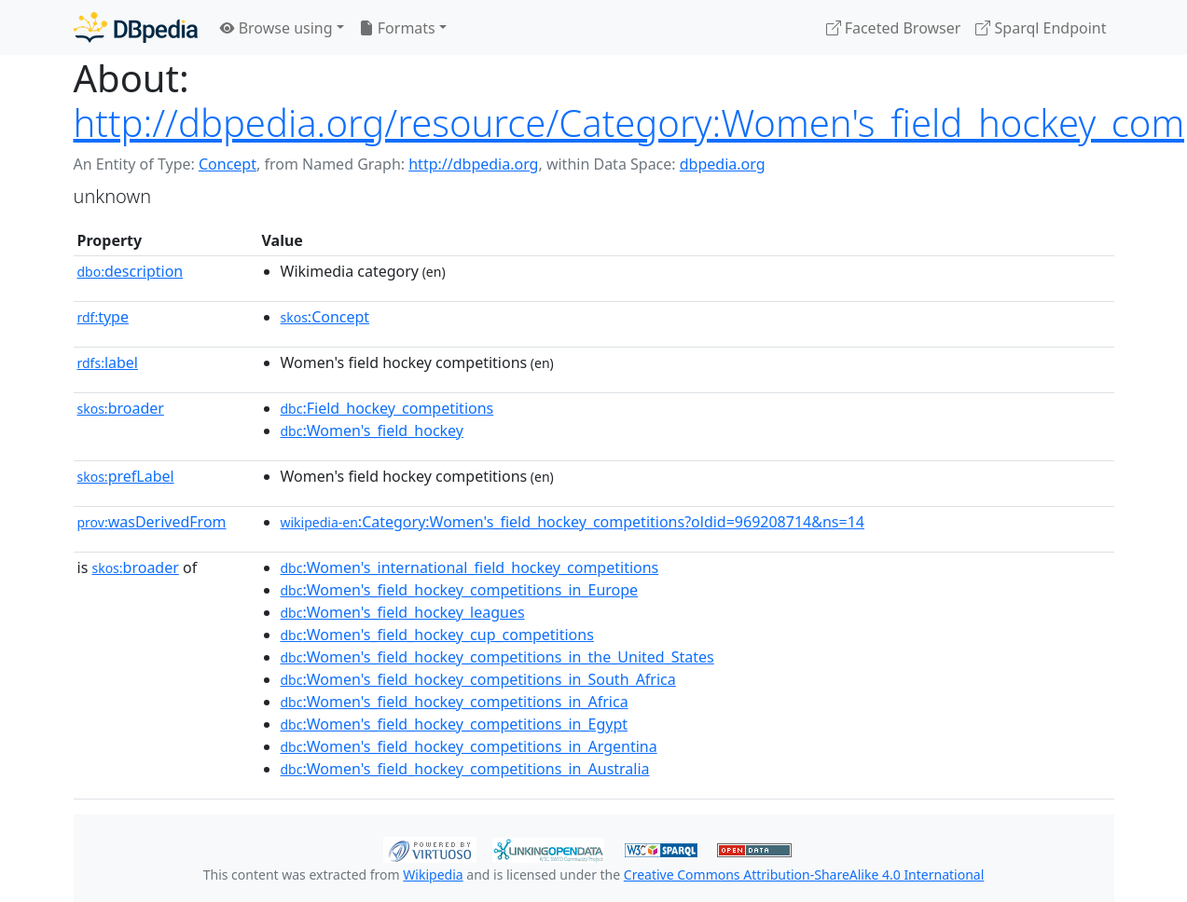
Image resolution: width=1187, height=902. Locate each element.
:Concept (325, 317)
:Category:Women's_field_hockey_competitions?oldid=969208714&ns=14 (572, 522)
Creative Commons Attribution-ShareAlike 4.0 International (804, 874)
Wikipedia (432, 874)
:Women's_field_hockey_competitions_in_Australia (465, 768)
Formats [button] (397, 28)
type (103, 317)
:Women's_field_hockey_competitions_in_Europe (460, 590)
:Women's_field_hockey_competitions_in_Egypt (454, 724)
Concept (227, 164)
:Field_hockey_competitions (387, 408)
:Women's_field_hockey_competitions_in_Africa (454, 701)
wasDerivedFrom (152, 522)
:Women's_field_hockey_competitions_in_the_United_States (497, 657)
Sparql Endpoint (1040, 28)
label (108, 362)
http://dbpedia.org (473, 164)
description (130, 271)
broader (120, 408)
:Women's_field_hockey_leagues (403, 612)
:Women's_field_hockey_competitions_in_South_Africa (478, 679)
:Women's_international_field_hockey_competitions (470, 567)
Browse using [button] (276, 28)
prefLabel (125, 476)
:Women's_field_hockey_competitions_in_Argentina (469, 746)
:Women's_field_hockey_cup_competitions (437, 634)
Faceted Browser (893, 28)
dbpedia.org (723, 164)
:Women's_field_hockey (372, 430)
